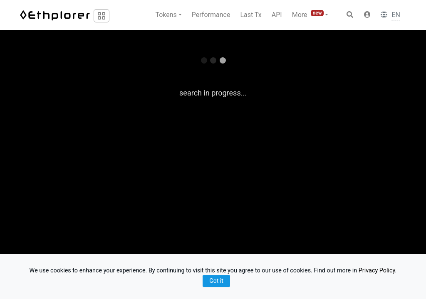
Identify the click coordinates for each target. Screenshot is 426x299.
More (308, 14)
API (277, 15)
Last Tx (250, 15)
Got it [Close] (216, 280)
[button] (367, 15)
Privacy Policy (377, 270)
